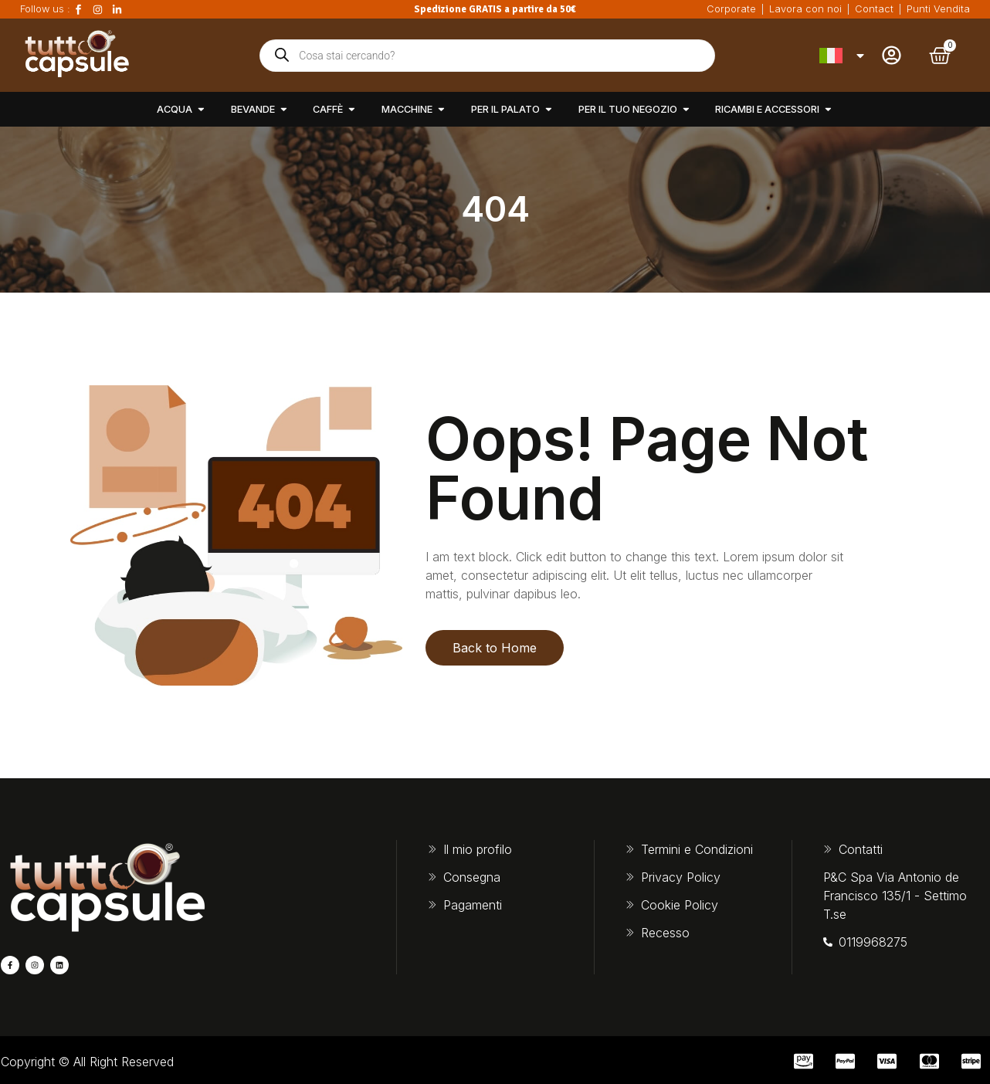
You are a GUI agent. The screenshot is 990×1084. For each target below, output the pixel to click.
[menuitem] (842, 55)
